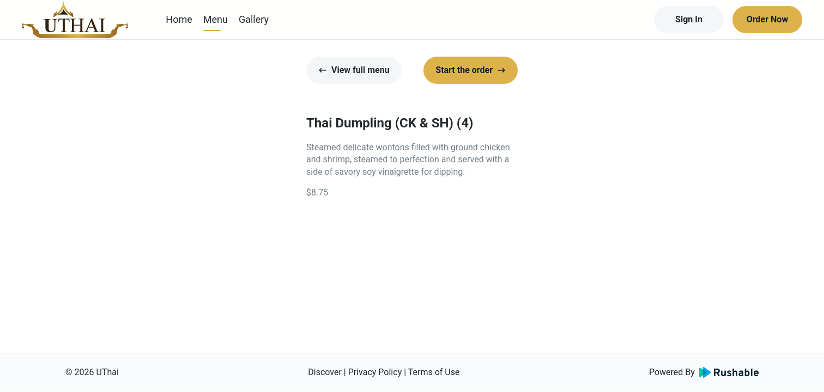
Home (179, 19)
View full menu (354, 70)
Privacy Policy (375, 372)
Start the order (470, 70)
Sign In (688, 19)
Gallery (254, 19)
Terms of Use (434, 372)
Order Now (767, 19)
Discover (325, 372)
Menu (215, 19)
